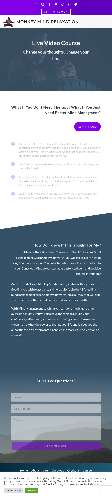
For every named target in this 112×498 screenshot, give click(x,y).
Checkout (58, 470)
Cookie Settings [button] (13, 490)
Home (24, 470)
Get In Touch (56, 11)
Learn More (87, 126)
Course (87, 470)
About (35, 470)
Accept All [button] (31, 490)
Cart (45, 470)
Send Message (56, 448)
